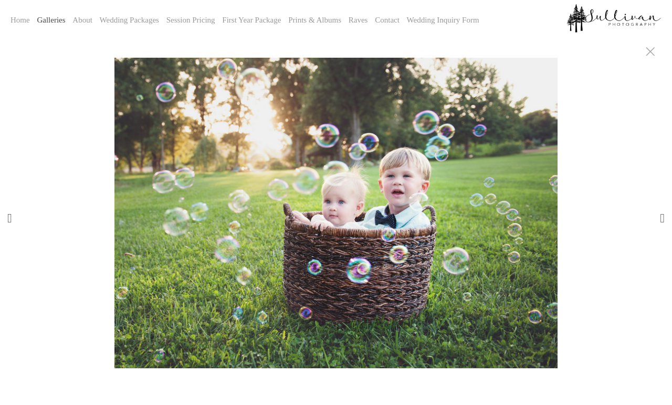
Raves (358, 20)
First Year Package (251, 20)
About (82, 20)
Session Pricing (190, 20)
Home (20, 20)
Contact (387, 20)
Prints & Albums (314, 20)
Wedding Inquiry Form (443, 20)
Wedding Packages (129, 20)
